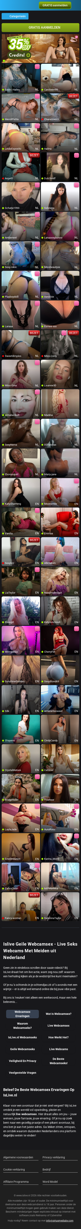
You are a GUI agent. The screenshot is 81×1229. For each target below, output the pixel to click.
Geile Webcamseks (22, 1049)
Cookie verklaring (14, 1169)
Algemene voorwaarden (18, 1157)
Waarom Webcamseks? (22, 1025)
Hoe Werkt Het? (58, 1037)
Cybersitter (56, 1215)
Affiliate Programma (16, 1181)
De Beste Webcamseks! (59, 1061)
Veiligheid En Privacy (22, 1061)
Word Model (50, 1181)
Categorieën (15, 16)
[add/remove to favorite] (5, 67)
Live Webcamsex (58, 1025)
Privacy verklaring (54, 1157)
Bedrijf (47, 1169)
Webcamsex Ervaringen (22, 1014)
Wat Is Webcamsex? (58, 1013)
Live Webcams (58, 1049)
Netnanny (41, 1215)
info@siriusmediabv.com (59, 1220)
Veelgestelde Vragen (22, 1072)
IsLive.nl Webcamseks (22, 1037)
